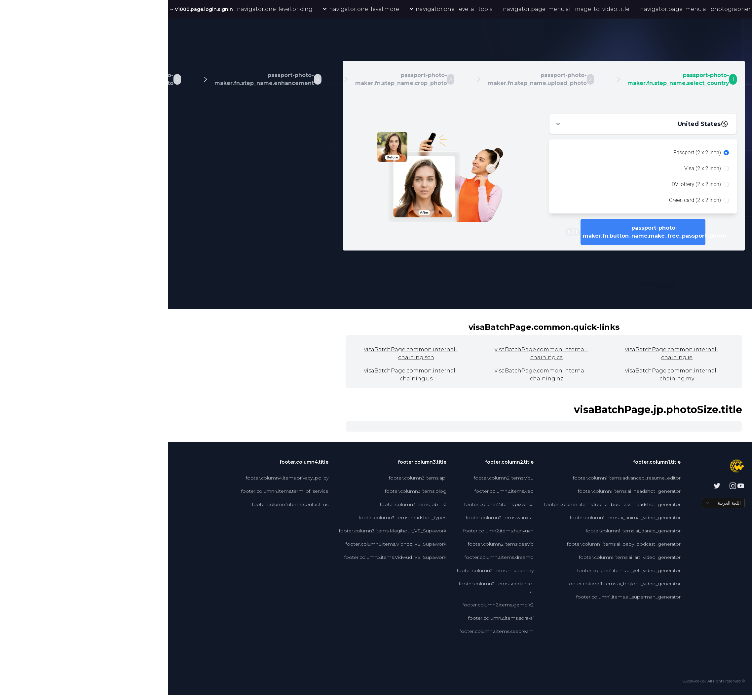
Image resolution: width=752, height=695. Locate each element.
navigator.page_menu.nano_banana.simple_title (671, 9)
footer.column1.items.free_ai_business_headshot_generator (444, 504)
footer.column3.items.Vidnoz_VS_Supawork (228, 544)
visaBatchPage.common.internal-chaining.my (503, 374)
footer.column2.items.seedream (329, 631)
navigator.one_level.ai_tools (283, 9)
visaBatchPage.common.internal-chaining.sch (242, 353)
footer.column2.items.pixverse (331, 504)
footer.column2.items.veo (336, 491)
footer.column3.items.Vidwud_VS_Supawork (227, 557)
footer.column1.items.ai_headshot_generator (461, 491)
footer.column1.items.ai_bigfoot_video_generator (456, 584)
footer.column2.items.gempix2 (330, 605)
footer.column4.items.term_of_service (117, 491)
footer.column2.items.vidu (336, 478)
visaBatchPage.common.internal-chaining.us (242, 374)
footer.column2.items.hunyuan (330, 531)
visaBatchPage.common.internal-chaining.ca (373, 353)
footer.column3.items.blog (248, 491)
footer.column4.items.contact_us (122, 504)
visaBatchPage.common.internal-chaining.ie (503, 353)
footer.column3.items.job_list (245, 504)
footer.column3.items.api (250, 478)
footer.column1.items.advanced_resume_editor (459, 478)
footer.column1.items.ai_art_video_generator (462, 557)
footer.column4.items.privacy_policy (119, 478)
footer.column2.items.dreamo (331, 557)
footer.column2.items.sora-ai (333, 618)
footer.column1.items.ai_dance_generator (465, 531)
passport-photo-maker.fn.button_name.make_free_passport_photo (475, 232)
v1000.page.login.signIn (32, 9)
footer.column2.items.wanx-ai (332, 518)
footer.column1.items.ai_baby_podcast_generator (456, 544)
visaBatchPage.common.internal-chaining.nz (373, 374)
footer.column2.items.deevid (333, 544)
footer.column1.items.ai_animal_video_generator (457, 518)
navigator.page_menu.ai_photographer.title (533, 9)
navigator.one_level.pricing (107, 9)
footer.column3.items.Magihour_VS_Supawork (225, 531)
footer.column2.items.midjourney (327, 570)
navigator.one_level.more (193, 9)
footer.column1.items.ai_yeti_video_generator (461, 570)
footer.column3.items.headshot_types (235, 518)
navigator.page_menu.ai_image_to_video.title (398, 9)
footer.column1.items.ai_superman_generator (460, 597)
